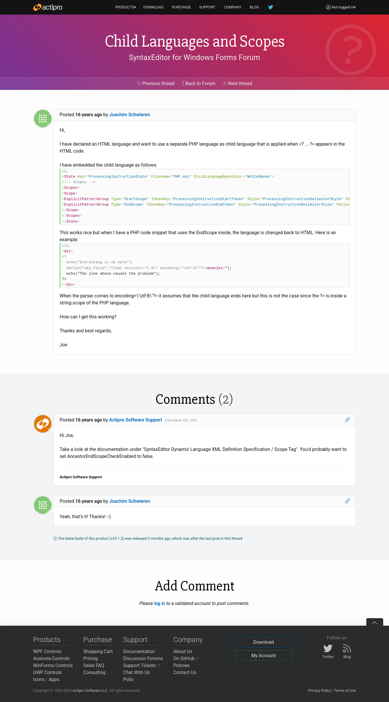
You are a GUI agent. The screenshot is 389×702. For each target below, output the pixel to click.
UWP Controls (47, 672)
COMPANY (233, 7)
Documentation (139, 651)
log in (159, 603)
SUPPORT (207, 7)
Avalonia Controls (51, 658)
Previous (155, 83)
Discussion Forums (143, 658)
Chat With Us (136, 672)
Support (135, 640)
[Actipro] (47, 7)
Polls (128, 679)
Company (188, 640)
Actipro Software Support (135, 420)
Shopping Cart (98, 651)
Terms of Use (345, 690)
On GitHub (186, 658)
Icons (38, 679)
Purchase (97, 640)
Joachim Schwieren (129, 114)
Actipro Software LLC (89, 690)
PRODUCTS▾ (125, 7)
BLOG (254, 7)
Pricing (90, 658)
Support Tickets (141, 665)
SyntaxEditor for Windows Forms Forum (194, 57)
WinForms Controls (53, 665)
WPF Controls (47, 651)
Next (237, 83)
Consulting (94, 672)
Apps (54, 679)
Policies (181, 665)
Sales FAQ (93, 665)
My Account (263, 655)
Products (47, 640)
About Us (182, 651)
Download (263, 642)
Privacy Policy (319, 690)
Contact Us (184, 672)
